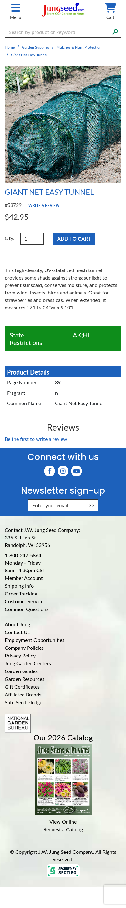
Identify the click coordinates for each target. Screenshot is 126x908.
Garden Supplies (35, 47)
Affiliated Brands (23, 694)
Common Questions (26, 609)
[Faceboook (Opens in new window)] (49, 471)
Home (10, 47)
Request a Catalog (63, 829)
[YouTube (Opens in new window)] (76, 471)
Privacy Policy (20, 655)
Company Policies (24, 647)
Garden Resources (24, 679)
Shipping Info (19, 585)
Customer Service (24, 601)
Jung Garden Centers (28, 663)
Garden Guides (21, 671)
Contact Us (17, 632)
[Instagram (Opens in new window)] (63, 471)
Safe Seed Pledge (23, 702)
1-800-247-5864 (23, 555)
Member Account (24, 578)
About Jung (17, 624)
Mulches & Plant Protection (79, 47)
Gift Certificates (22, 686)
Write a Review (44, 205)
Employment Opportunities (34, 640)
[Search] (115, 31)
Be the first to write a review (36, 439)
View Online (63, 821)
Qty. (9, 238)
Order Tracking (21, 593)
